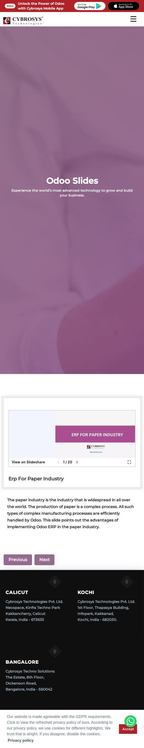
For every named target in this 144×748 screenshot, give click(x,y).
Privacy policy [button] (21, 740)
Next (44, 559)
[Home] (23, 24)
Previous (17, 559)
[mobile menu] (133, 19)
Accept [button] (128, 729)
